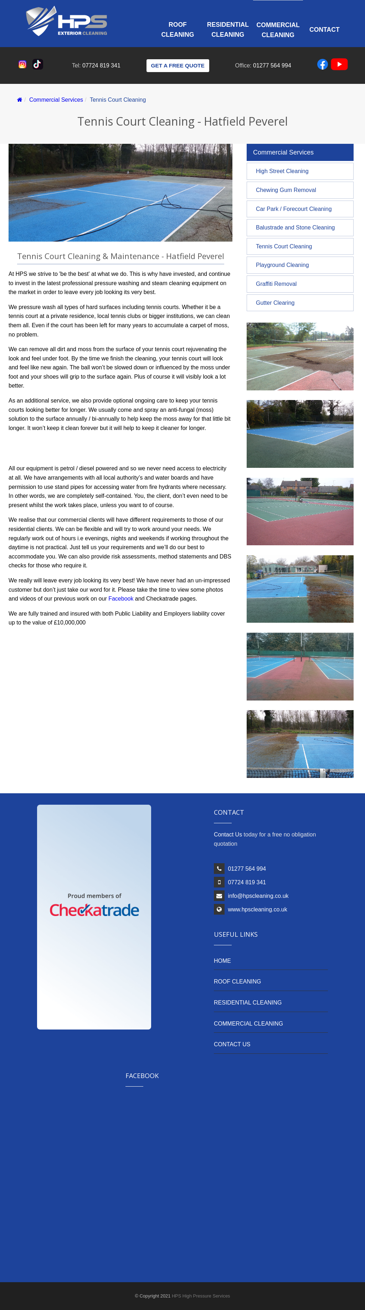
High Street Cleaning (282, 171)
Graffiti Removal (276, 284)
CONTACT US (232, 1044)
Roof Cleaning (177, 29)
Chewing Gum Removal (286, 190)
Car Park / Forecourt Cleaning (294, 209)
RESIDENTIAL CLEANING (248, 1003)
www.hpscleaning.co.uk (257, 909)
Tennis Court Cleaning (284, 246)
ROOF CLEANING (237, 981)
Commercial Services (56, 100)
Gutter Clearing (275, 303)
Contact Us (228, 834)
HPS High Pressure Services (201, 1296)
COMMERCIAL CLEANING (248, 1024)
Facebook (120, 599)
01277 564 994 (272, 65)
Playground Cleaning (282, 265)
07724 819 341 (101, 65)
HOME (222, 961)
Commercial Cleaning (278, 30)
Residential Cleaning (228, 29)
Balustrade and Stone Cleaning (295, 227)
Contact (324, 29)
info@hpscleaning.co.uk (258, 896)
